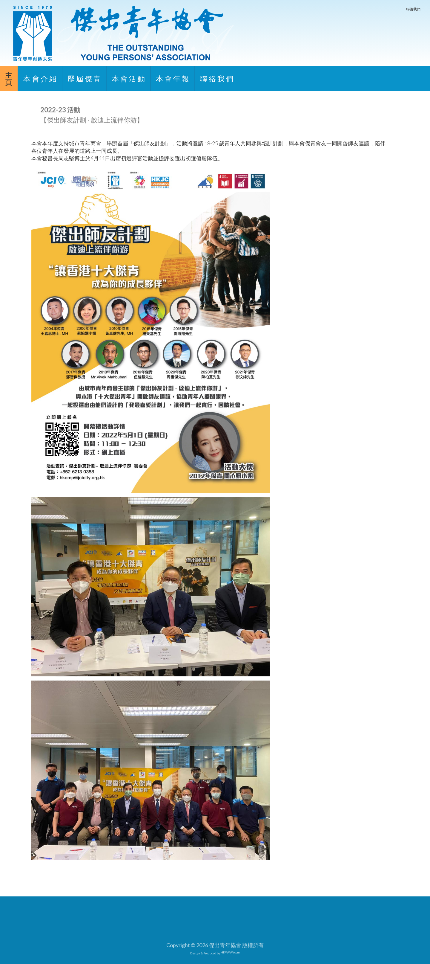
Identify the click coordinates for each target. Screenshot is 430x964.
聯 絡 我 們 (216, 78)
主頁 (8, 78)
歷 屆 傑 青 (84, 78)
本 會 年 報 (172, 78)
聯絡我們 (413, 9)
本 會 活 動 (128, 78)
